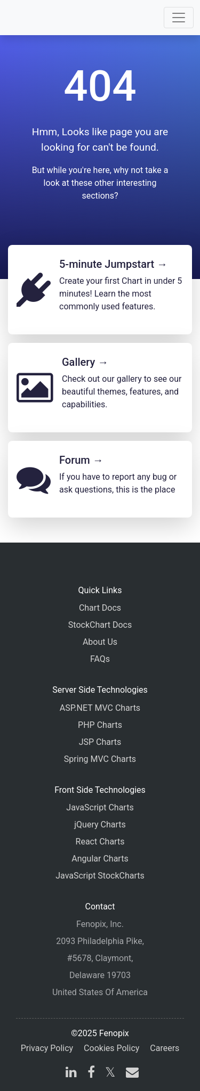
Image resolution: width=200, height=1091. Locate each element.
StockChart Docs (100, 625)
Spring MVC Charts (100, 759)
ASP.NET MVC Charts (100, 708)
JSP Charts (100, 742)
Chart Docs (100, 608)
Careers (164, 1048)
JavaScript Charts (99, 807)
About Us (100, 642)
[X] (110, 1074)
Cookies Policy (111, 1048)
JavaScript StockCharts (100, 876)
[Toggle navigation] (179, 17)
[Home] (38, 17)
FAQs (100, 659)
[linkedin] (71, 1074)
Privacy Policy (47, 1048)
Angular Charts (99, 859)
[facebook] (91, 1074)
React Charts (100, 841)
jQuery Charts (99, 824)
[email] (130, 1074)
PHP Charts (100, 725)
